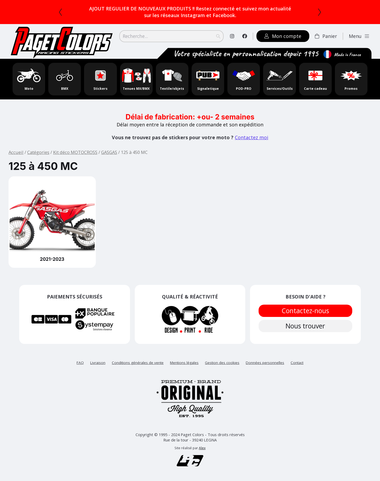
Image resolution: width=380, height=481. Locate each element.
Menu (359, 36)
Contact (297, 362)
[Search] (171, 36)
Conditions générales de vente (138, 362)
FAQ (80, 362)
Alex (202, 448)
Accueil (16, 152)
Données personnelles (265, 362)
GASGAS (109, 152)
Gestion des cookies (222, 362)
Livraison (97, 362)
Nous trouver (305, 327)
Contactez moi (251, 137)
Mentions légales (184, 362)
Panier (326, 36)
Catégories (38, 152)
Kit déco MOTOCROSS (75, 152)
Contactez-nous (306, 311)
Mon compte (282, 36)
